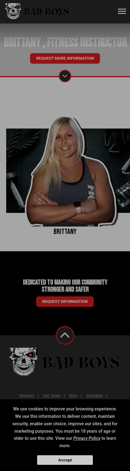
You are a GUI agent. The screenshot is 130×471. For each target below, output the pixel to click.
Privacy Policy (87, 438)
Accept (65, 460)
